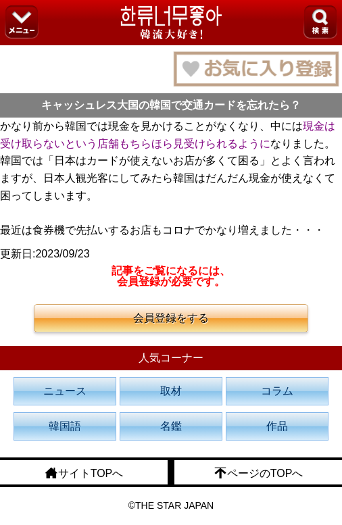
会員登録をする (171, 318)
